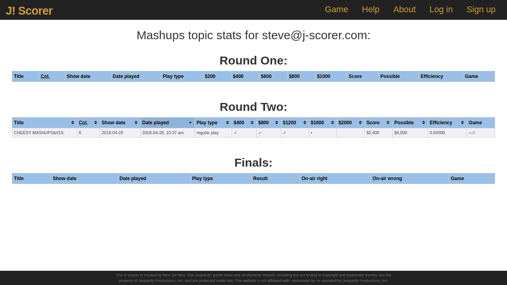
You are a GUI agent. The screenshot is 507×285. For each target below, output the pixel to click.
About (404, 9)
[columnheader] (44, 122)
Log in (441, 9)
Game (336, 9)
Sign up (481, 9)
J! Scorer (29, 10)
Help (370, 9)
